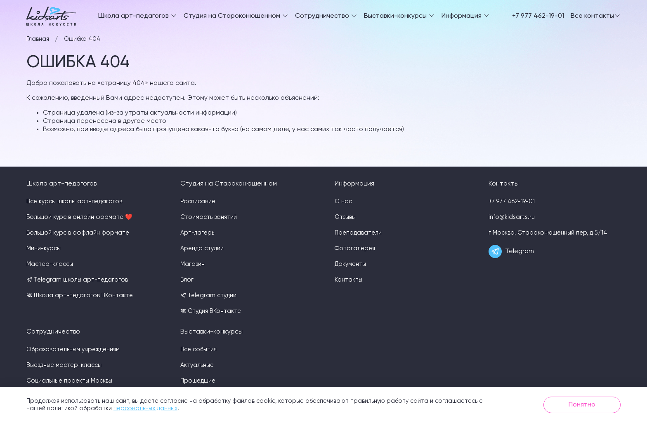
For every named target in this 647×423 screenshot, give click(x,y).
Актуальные (197, 365)
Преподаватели (358, 233)
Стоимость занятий (208, 217)
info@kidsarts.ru (512, 217)
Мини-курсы (43, 248)
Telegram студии (208, 295)
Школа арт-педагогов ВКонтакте (79, 295)
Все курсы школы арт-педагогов (74, 201)
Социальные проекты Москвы (69, 381)
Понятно (582, 405)
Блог (187, 280)
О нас (343, 201)
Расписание (197, 201)
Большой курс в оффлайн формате (77, 233)
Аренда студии (202, 248)
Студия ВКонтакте (210, 311)
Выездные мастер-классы (64, 365)
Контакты (348, 280)
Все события (198, 349)
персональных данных (145, 408)
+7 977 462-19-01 (538, 16)
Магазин (192, 264)
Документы (350, 264)
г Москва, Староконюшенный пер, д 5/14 (548, 233)
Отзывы (345, 217)
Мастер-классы (49, 264)
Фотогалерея (355, 248)
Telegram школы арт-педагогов (77, 280)
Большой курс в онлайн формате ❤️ (79, 217)
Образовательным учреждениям (73, 349)
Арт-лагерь (197, 233)
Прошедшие (197, 381)
